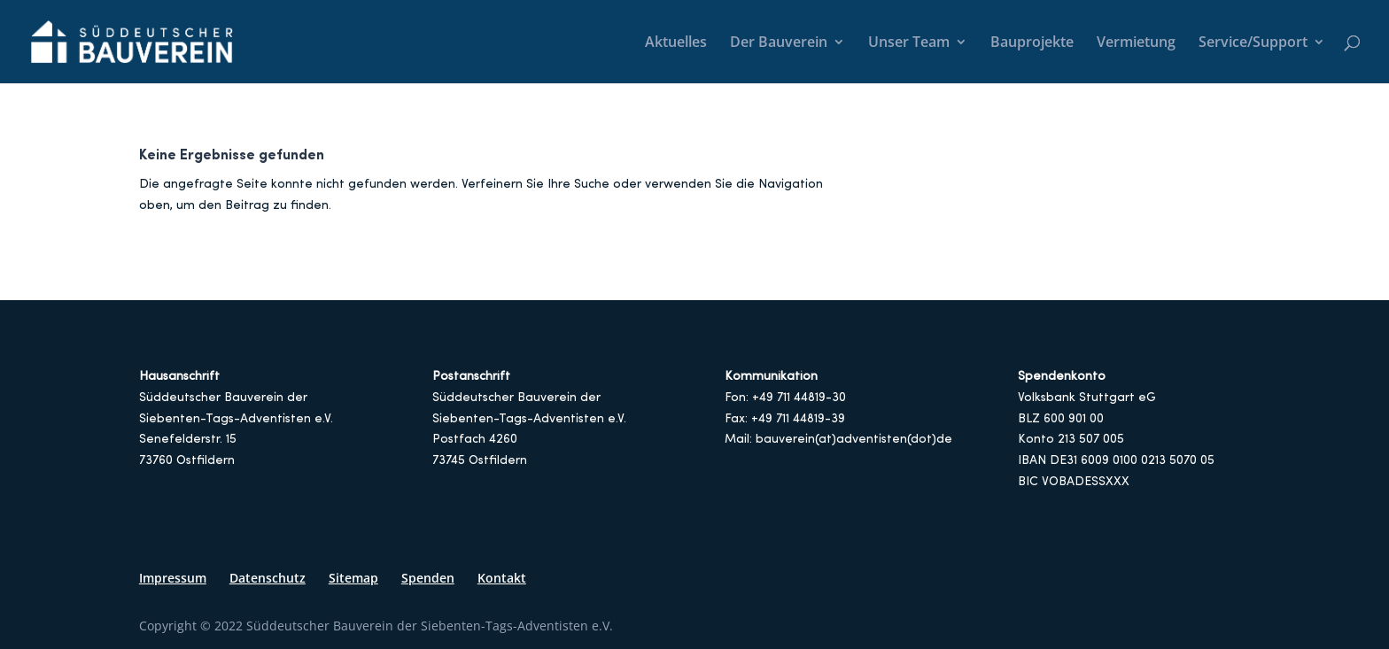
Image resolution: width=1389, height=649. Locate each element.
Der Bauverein (778, 43)
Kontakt (501, 577)
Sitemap (353, 577)
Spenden (427, 577)
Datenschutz (267, 577)
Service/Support (1253, 43)
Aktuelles (676, 43)
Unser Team (909, 43)
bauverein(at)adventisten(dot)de (854, 439)
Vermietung (1136, 43)
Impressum (172, 577)
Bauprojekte (1032, 43)
